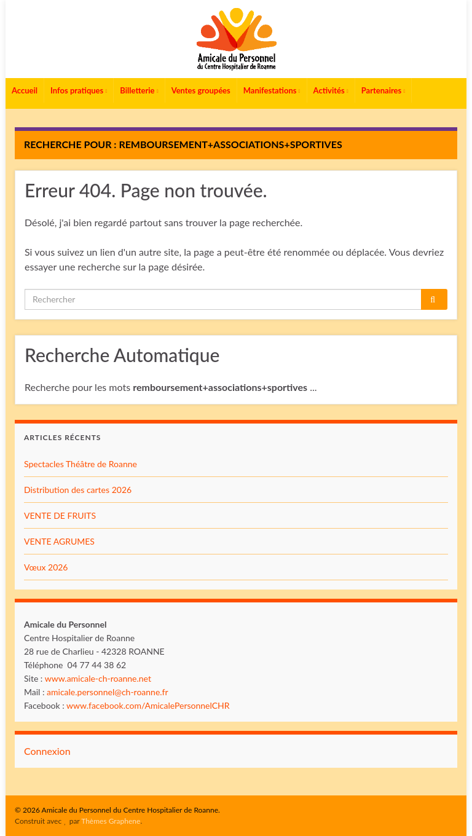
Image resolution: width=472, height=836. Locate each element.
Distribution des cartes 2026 (78, 489)
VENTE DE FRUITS (60, 515)
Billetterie (139, 90)
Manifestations (272, 90)
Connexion (47, 751)
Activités (330, 90)
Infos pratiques (78, 90)
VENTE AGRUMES (59, 541)
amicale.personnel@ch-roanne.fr (107, 692)
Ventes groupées (200, 90)
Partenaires (383, 90)
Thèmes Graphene (110, 821)
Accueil (24, 90)
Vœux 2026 (46, 567)
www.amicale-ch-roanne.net (98, 678)
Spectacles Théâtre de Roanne (80, 464)
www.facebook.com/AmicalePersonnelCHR (147, 705)
